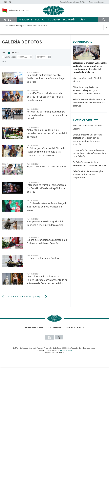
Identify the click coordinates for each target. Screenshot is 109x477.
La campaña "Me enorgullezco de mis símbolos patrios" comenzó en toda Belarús (89, 153)
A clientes (54, 327)
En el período (10, 57)
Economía (69, 19)
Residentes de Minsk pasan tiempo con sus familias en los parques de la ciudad (47, 115)
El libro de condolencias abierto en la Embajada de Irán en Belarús (47, 241)
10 (30, 297)
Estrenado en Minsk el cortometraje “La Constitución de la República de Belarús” (47, 188)
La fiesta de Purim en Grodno (43, 258)
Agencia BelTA (75, 327)
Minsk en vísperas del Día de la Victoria (87, 80)
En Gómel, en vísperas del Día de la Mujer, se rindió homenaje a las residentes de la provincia (46, 151)
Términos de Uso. (66, 350)
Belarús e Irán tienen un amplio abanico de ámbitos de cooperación (88, 174)
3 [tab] (104, 118)
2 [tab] (100, 118)
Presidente (25, 19)
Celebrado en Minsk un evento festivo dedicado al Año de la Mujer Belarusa (46, 78)
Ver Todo (15, 53)
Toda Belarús (34, 327)
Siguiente (46, 297)
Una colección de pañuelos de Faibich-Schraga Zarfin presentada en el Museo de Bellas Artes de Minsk (47, 280)
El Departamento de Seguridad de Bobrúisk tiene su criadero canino (45, 223)
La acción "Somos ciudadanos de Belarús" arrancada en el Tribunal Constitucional (45, 96)
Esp (11, 19)
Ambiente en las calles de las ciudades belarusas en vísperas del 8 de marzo (47, 133)
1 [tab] (96, 118)
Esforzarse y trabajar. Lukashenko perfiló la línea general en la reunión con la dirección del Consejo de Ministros (90, 67)
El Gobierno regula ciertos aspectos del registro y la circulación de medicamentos (87, 90)
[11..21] (36, 297)
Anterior (3, 297)
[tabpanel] (90, 153)
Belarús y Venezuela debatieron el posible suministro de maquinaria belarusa (89, 102)
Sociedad (54, 19)
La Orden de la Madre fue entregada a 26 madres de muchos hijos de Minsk (47, 206)
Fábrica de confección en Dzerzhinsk (47, 166)
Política (40, 19)
